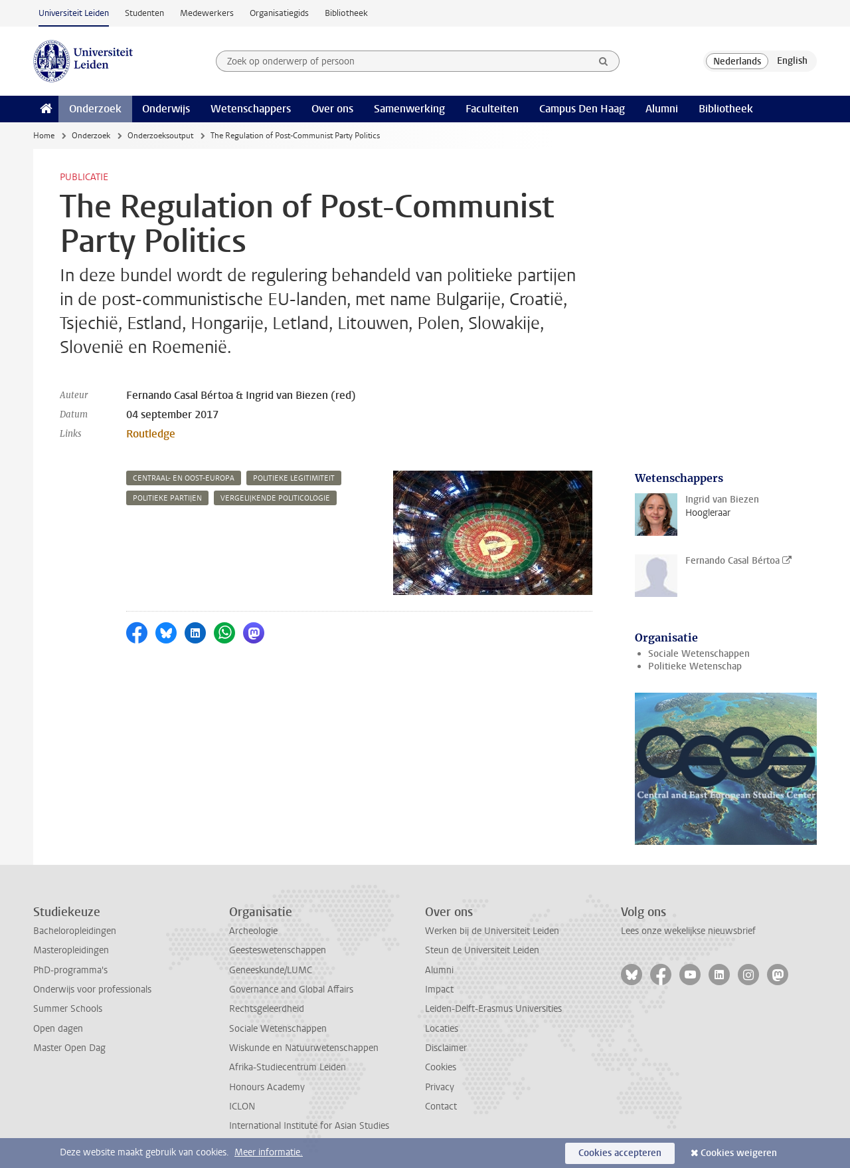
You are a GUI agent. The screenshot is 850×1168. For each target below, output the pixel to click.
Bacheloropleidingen (74, 931)
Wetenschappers (251, 109)
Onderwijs (166, 109)
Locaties (441, 1028)
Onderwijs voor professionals (92, 989)
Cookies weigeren (739, 1153)
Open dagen (58, 1028)
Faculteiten (492, 109)
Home (43, 135)
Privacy (439, 1087)
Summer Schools (67, 1008)
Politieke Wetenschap (695, 666)
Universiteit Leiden (74, 13)
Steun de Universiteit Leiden (482, 950)
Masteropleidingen (71, 950)
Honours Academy (267, 1087)
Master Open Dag (69, 1048)
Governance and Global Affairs (291, 989)
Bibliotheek (346, 13)
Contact (441, 1106)
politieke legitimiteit (294, 478)
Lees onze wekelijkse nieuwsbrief (688, 931)
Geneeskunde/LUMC (270, 970)
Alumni (661, 109)
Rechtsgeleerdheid (266, 1008)
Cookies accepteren (619, 1153)
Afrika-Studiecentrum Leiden (287, 1067)
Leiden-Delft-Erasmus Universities (493, 1008)
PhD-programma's (70, 970)
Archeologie (253, 931)
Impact (439, 989)
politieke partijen (167, 498)
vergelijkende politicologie (275, 498)
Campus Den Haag (582, 109)
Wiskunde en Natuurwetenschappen (304, 1048)
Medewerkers (207, 13)
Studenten (144, 13)
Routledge (150, 434)
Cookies (440, 1067)
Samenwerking (409, 109)
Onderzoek (95, 109)
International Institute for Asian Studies (309, 1125)
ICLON (242, 1106)
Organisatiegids (279, 13)
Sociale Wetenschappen (699, 653)
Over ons (332, 109)
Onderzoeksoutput (160, 135)
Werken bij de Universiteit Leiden (492, 931)
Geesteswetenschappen (277, 950)
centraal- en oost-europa (183, 478)
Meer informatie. (268, 1152)
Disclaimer (446, 1048)
